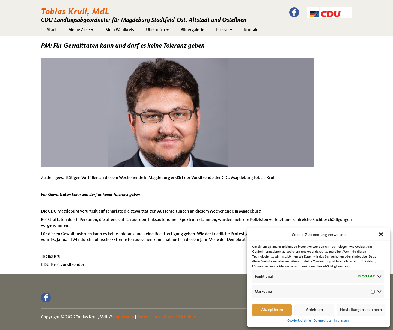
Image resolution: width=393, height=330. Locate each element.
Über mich (157, 30)
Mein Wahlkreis (119, 30)
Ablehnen (314, 310)
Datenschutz (322, 320)
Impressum (342, 320)
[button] (381, 235)
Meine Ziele (80, 30)
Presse (224, 30)
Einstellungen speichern (361, 310)
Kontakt (251, 30)
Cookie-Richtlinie (299, 320)
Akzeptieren (272, 310)
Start (51, 30)
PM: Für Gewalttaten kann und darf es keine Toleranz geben (123, 46)
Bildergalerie (192, 30)
